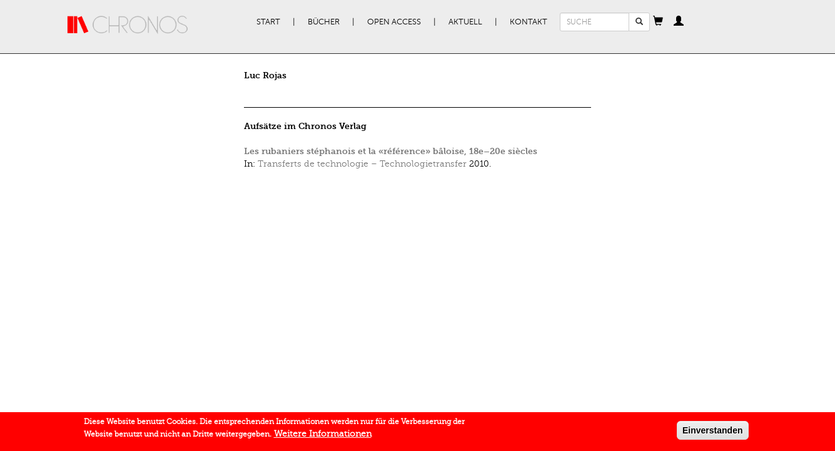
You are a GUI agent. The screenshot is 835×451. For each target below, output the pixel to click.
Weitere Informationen (323, 435)
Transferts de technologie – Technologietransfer (362, 163)
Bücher (324, 22)
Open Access (394, 22)
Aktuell (465, 22)
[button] (658, 22)
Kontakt (528, 22)
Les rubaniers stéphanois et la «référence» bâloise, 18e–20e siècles (390, 151)
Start (268, 22)
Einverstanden (712, 432)
